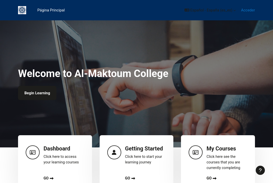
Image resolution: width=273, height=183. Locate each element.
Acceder (248, 10)
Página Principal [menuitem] (51, 10)
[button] (210, 10)
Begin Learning (37, 93)
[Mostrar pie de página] (260, 170)
